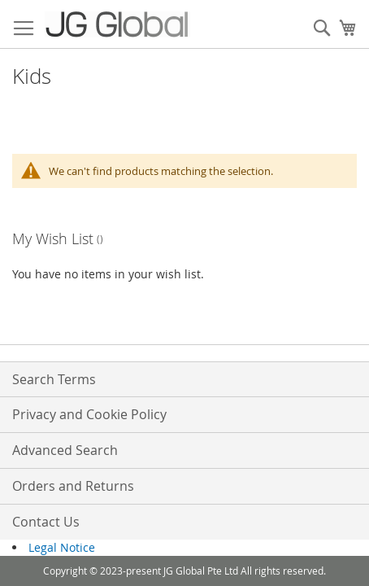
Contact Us (46, 522)
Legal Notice (61, 547)
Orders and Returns (73, 486)
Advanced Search (65, 450)
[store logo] (117, 24)
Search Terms (54, 379)
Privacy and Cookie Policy (89, 414)
